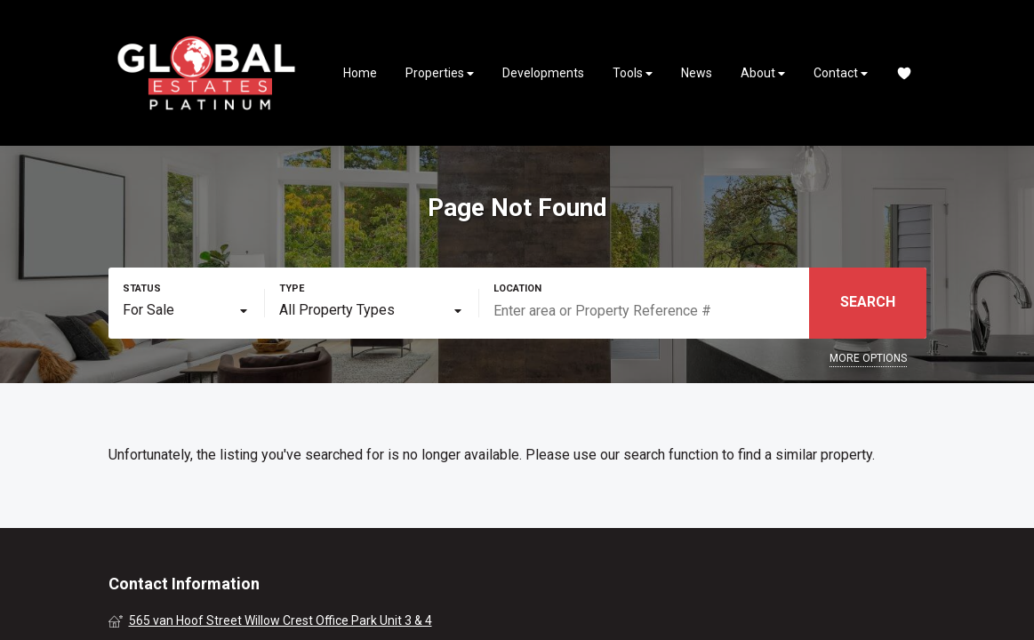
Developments (543, 73)
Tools (633, 73)
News (696, 73)
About (763, 73)
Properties (439, 73)
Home (360, 73)
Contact (841, 73)
